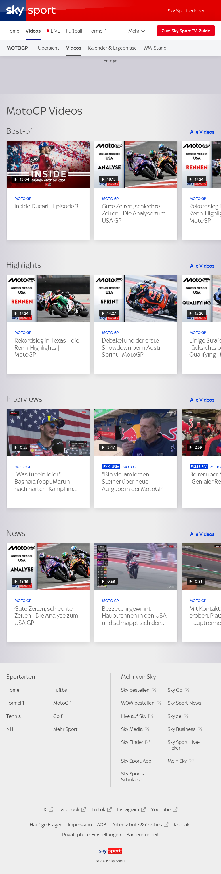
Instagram (130, 810)
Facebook (71, 810)
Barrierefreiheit (142, 834)
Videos (33, 31)
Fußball (74, 31)
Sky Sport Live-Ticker (184, 745)
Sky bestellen (138, 691)
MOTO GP (23, 198)
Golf (57, 716)
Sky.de (177, 717)
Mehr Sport (65, 729)
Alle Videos (202, 132)
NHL (11, 729)
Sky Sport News (184, 703)
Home (12, 31)
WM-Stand (155, 48)
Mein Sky (180, 762)
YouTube (163, 810)
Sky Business (184, 730)
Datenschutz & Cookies (139, 826)
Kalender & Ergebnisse (112, 48)
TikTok (101, 810)
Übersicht (48, 48)
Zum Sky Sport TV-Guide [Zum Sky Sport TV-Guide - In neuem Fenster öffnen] (186, 30)
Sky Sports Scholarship (133, 776)
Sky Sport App (136, 761)
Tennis (13, 716)
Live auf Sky (136, 717)
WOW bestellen (140, 704)
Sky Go (177, 691)
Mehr (137, 31)
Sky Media (134, 730)
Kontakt (182, 825)
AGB (101, 825)
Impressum (80, 825)
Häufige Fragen (46, 825)
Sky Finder (134, 743)
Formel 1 (97, 31)
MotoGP (17, 48)
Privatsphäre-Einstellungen (91, 834)
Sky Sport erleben (187, 11)
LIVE (55, 31)
